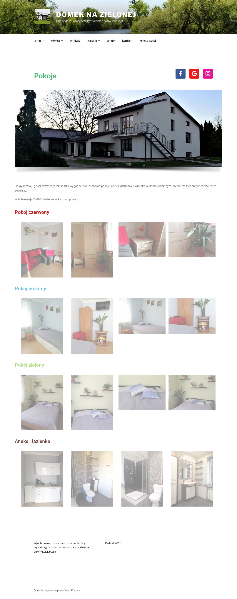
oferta (57, 40)
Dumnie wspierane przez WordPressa (57, 590)
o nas (39, 40)
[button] (21, 128)
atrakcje (74, 40)
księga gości (148, 40)
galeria (93, 40)
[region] (118, 133)
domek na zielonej (96, 15)
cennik (110, 40)
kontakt (127, 40)
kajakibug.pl (49, 551)
